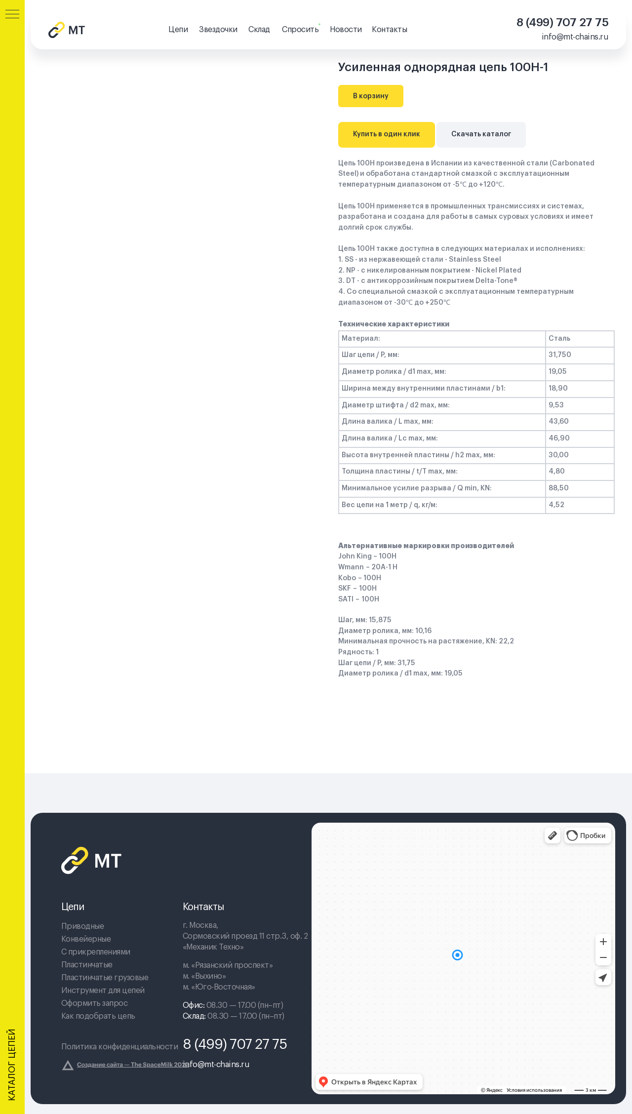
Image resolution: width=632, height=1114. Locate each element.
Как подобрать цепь (98, 1016)
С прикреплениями (95, 952)
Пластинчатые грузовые (105, 978)
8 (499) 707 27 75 (562, 22)
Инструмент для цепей (103, 991)
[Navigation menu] (12, 15)
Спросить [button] (300, 30)
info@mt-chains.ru (575, 37)
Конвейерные (86, 939)
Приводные (82, 926)
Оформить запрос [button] (94, 1003)
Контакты (389, 30)
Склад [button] (259, 30)
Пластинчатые (87, 965)
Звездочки (218, 30)
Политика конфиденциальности (119, 1047)
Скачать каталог (481, 134)
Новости (346, 30)
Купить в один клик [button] (386, 134)
